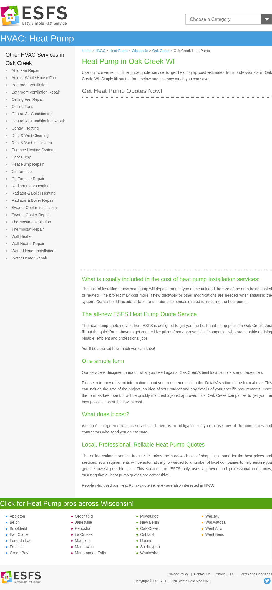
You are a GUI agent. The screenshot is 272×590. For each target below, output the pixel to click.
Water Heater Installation (33, 251)
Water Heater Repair (29, 258)
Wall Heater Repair (28, 243)
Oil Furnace (22, 171)
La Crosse (82, 534)
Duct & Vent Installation (32, 142)
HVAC (100, 51)
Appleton (15, 516)
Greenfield (82, 516)
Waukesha (147, 553)
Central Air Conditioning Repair (38, 121)
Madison (80, 540)
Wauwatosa (214, 522)
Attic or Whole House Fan (34, 77)
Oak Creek (160, 51)
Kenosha (80, 528)
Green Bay (17, 553)
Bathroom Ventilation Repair (36, 92)
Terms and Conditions (256, 574)
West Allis (212, 528)
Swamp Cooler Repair (31, 215)
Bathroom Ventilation (29, 85)
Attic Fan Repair (25, 70)
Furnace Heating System (33, 150)
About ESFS (225, 574)
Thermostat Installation (31, 222)
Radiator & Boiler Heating (34, 193)
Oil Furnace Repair (28, 179)
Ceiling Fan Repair (28, 99)
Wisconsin (140, 51)
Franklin (15, 546)
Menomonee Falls (88, 553)
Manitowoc (82, 546)
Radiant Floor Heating (30, 186)
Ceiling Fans (22, 106)
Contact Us (202, 574)
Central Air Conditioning (32, 114)
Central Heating (25, 128)
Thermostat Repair (28, 229)
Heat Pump (21, 157)
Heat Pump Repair (28, 164)
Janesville (81, 522)
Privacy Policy (178, 574)
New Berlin (147, 522)
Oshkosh (145, 534)
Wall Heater (22, 236)
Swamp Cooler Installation (34, 207)
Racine (144, 540)
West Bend (213, 534)
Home (87, 51)
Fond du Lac (18, 540)
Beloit (12, 522)
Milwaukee (147, 516)
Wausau (211, 516)
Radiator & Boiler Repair (33, 200)
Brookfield (16, 528)
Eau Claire (17, 534)
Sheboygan (148, 546)
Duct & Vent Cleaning (30, 135)
